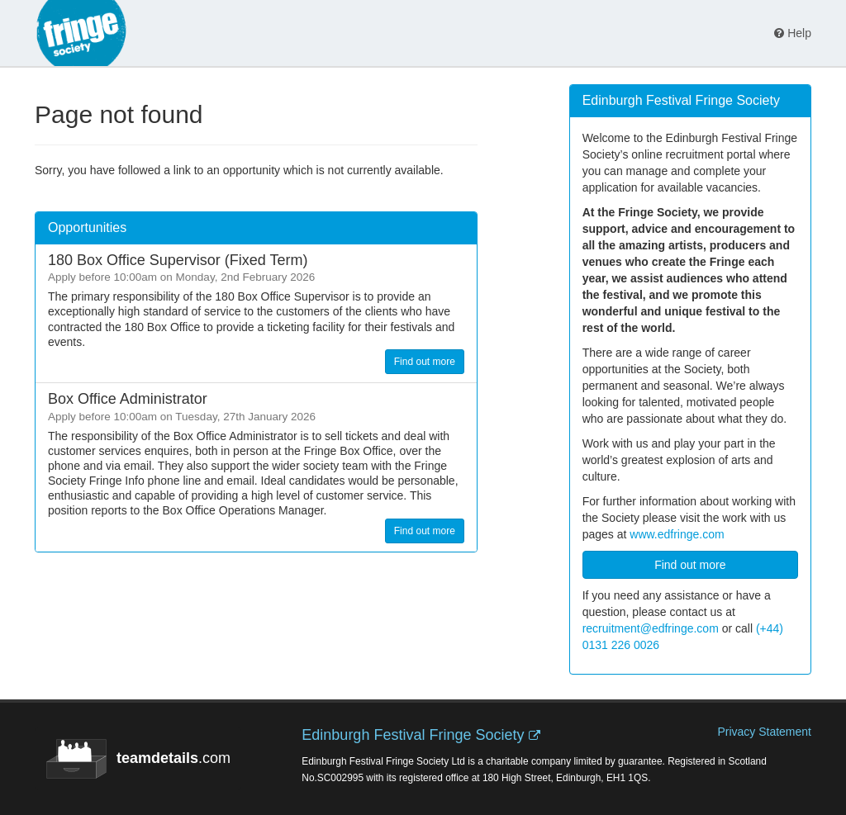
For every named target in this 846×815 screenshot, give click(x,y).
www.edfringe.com (677, 534)
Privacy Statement (764, 731)
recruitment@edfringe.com (650, 628)
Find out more (424, 361)
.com (138, 758)
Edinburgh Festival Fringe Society (413, 735)
